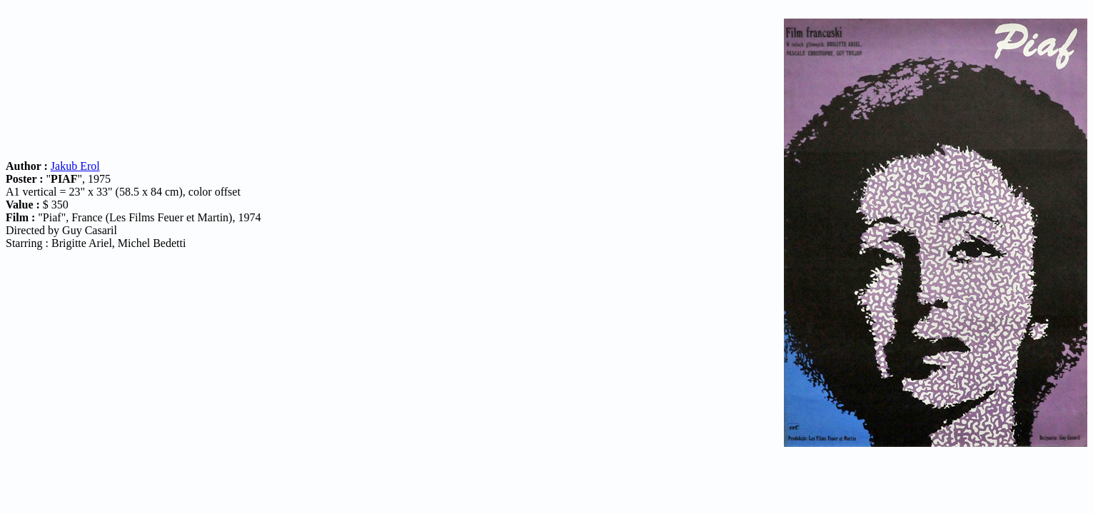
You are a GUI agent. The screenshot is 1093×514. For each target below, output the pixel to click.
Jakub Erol (75, 166)
